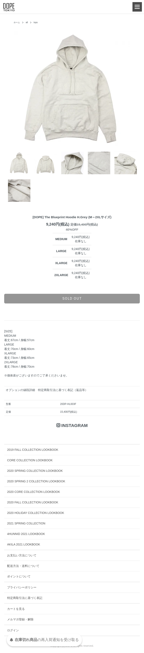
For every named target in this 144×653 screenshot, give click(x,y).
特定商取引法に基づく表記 (24, 598)
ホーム (17, 22)
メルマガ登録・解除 (20, 619)
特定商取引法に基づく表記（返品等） (63, 390)
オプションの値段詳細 (20, 390)
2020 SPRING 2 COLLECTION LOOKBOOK (36, 481)
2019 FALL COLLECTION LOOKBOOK (32, 449)
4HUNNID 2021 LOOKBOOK (26, 534)
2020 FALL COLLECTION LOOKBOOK (32, 502)
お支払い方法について (21, 555)
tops (36, 22)
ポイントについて (19, 576)
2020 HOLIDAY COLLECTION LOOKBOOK (35, 513)
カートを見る (16, 608)
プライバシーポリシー (21, 587)
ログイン (13, 630)
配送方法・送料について (23, 566)
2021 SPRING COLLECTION (26, 523)
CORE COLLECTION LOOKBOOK (30, 460)
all (27, 22)
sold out (72, 298)
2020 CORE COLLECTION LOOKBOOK (33, 491)
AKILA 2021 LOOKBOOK (23, 544)
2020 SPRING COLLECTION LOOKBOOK (35, 470)
